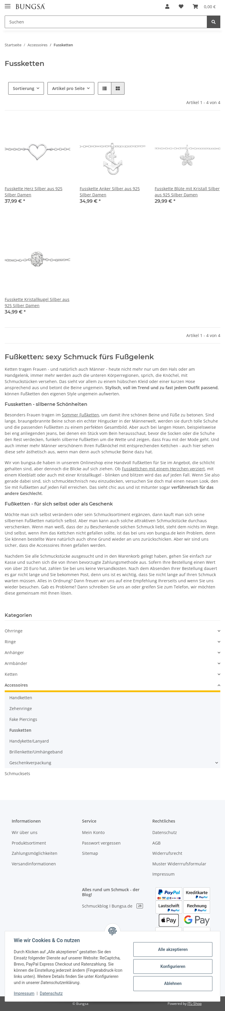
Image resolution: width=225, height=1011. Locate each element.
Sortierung (23, 88)
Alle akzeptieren (172, 949)
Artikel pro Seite (68, 88)
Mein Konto (93, 832)
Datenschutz (164, 832)
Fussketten (20, 730)
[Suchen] (106, 22)
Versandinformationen (34, 864)
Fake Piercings (23, 719)
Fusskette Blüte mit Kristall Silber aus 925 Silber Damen (187, 192)
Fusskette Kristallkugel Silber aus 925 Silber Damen (37, 302)
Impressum (163, 874)
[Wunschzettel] (181, 6)
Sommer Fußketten (80, 415)
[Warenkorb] (204, 6)
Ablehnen (172, 983)
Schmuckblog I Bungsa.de (112, 906)
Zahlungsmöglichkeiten (34, 853)
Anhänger (14, 652)
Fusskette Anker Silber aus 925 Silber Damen (110, 192)
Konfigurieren (172, 966)
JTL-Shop (195, 1003)
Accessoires (16, 685)
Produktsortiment (29, 843)
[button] (167, 6)
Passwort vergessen (101, 843)
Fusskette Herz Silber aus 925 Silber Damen (33, 192)
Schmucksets (17, 773)
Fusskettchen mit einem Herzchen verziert (163, 469)
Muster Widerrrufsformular (179, 864)
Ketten (11, 674)
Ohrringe (14, 631)
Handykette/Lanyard (29, 741)
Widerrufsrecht (167, 853)
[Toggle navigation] (8, 3)
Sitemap (90, 853)
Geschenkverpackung (30, 762)
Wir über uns (25, 832)
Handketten (20, 697)
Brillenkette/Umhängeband (36, 752)
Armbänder (16, 663)
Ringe (10, 641)
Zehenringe (20, 708)
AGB (156, 843)
